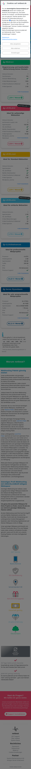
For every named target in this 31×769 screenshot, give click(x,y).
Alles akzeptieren (15, 44)
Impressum (5, 37)
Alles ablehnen (15, 48)
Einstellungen (15, 52)
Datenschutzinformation (9, 39)
